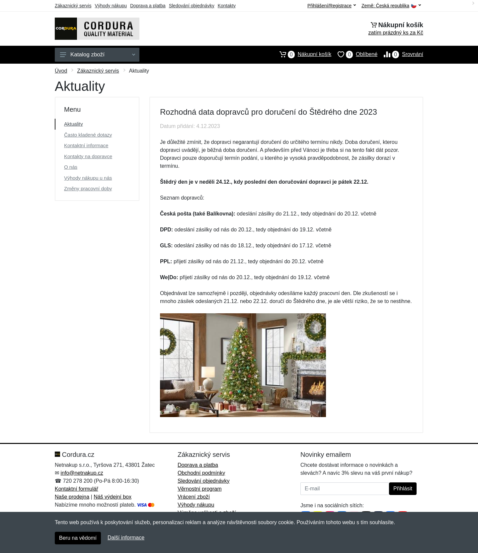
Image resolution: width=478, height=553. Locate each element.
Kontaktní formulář (76, 489)
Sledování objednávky (191, 5)
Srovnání (400, 54)
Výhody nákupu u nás (88, 178)
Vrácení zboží (194, 497)
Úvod (61, 71)
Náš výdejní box (112, 497)
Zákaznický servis (73, 5)
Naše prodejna (72, 497)
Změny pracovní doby (88, 188)
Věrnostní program (200, 489)
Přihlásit (402, 488)
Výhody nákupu (111, 5)
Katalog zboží (97, 54)
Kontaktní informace (86, 145)
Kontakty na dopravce (88, 156)
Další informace (126, 537)
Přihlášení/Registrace (331, 5)
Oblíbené (354, 54)
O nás (70, 167)
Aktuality (73, 124)
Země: (391, 5)
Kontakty (227, 5)
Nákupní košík (302, 54)
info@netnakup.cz (81, 473)
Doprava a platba (148, 5)
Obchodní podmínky (201, 473)
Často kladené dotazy (88, 135)
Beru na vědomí (78, 538)
